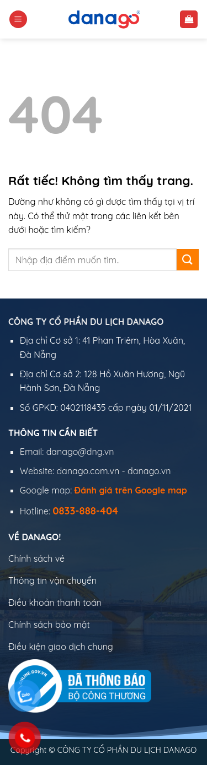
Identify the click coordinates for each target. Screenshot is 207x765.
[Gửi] (188, 259)
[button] (18, 19)
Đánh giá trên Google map (131, 490)
